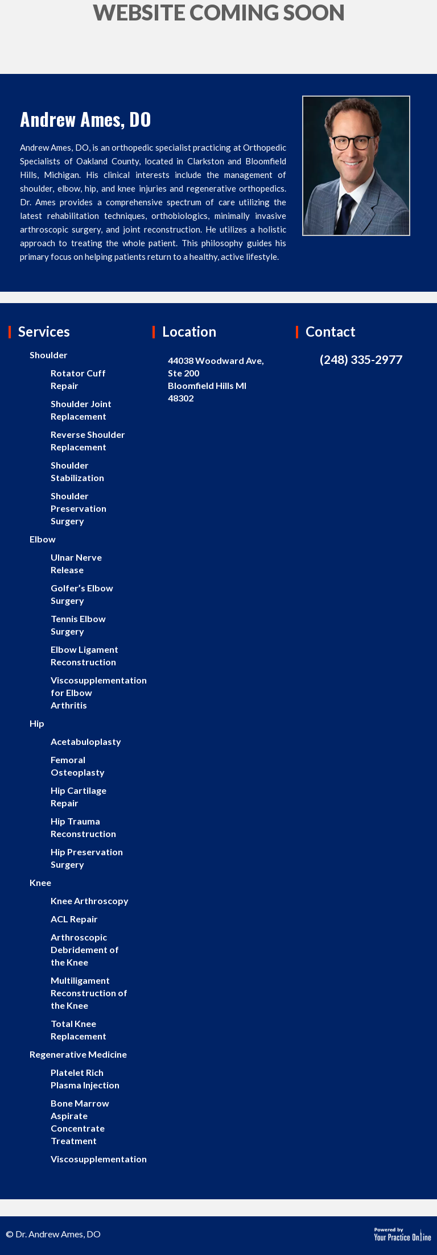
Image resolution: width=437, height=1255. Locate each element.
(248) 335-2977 (361, 359)
